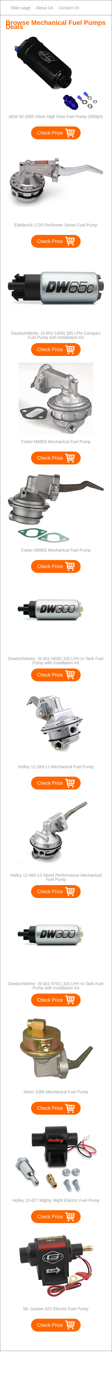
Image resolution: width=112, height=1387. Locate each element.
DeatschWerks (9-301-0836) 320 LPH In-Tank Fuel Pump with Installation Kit (56, 660)
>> (67, 1340)
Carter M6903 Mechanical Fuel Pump (55, 441)
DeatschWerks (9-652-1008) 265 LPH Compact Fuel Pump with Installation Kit (55, 335)
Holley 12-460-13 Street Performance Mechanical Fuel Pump (56, 877)
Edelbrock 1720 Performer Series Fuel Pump (56, 225)
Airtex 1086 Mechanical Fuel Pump (55, 1091)
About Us (44, 7)
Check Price (50, 132)
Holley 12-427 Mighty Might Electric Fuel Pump (55, 1200)
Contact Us (69, 7)
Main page (20, 7)
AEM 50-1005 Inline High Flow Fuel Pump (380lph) (56, 116)
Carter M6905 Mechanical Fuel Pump (55, 550)
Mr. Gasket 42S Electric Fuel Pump (55, 1308)
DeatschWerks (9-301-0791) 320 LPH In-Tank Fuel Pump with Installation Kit (56, 985)
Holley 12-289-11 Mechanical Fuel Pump (56, 766)
